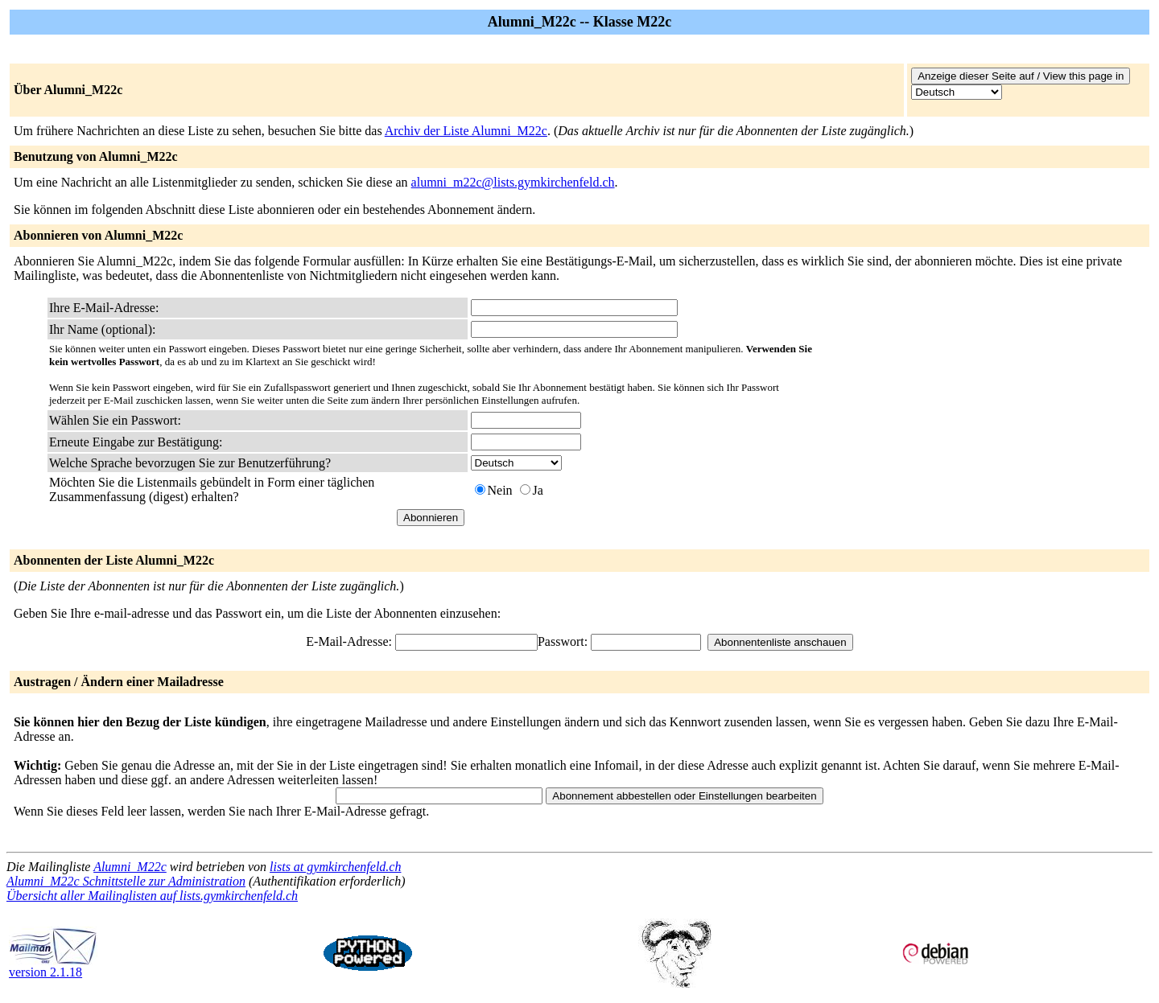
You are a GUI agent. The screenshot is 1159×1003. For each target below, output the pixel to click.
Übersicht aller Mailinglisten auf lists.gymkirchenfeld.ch (152, 895)
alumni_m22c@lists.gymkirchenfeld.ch (513, 182)
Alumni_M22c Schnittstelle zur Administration (125, 881)
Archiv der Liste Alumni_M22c (466, 131)
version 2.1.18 (53, 966)
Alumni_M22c (130, 867)
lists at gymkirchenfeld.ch (335, 867)
